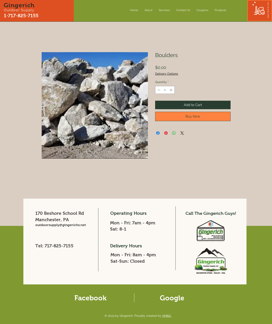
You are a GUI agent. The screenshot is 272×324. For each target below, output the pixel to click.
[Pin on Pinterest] (166, 133)
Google (172, 298)
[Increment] (171, 90)
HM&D (167, 315)
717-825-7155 (59, 245)
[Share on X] (182, 133)
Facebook (90, 298)
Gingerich (19, 5)
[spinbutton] (165, 90)
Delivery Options (166, 73)
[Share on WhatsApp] (174, 133)
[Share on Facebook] (157, 133)
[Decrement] (158, 90)
